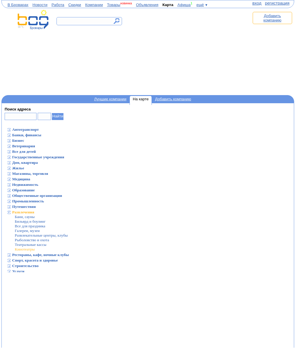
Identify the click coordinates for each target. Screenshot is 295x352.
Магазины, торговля (30, 173)
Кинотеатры (25, 249)
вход (256, 3)
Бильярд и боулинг (30, 221)
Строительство (25, 266)
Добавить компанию (272, 18)
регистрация (277, 3)
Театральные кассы (30, 244)
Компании (94, 5)
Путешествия (24, 206)
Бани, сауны (25, 217)
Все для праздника (30, 226)
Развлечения (23, 212)
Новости (40, 5)
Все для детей (24, 151)
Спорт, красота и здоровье (35, 260)
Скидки (74, 5)
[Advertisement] (189, 51)
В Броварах (18, 5)
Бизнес (18, 140)
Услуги (18, 271)
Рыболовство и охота (32, 240)
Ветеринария (23, 146)
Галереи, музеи (27, 230)
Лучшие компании (110, 99)
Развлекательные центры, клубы (41, 235)
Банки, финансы (26, 135)
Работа (58, 5)
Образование (23, 190)
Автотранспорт (25, 129)
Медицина (21, 179)
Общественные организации (37, 195)
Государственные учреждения (38, 157)
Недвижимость (25, 184)
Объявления (147, 5)
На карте (141, 99)
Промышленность (28, 201)
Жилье (18, 168)
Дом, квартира (25, 162)
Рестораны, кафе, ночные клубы (40, 255)
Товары (113, 5)
